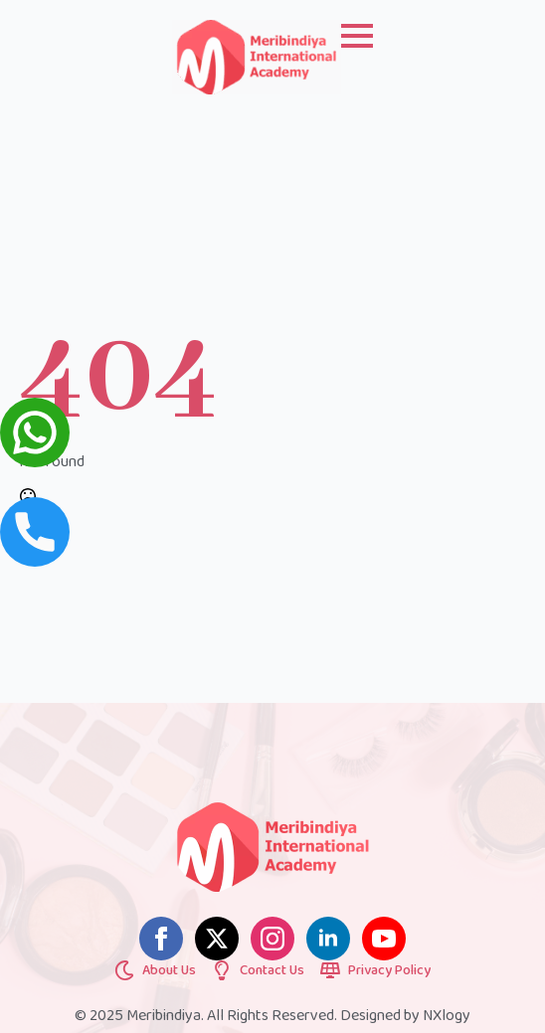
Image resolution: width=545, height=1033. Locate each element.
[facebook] (161, 938)
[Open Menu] (357, 36)
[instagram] (272, 938)
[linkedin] (328, 938)
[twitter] (217, 938)
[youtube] (384, 938)
